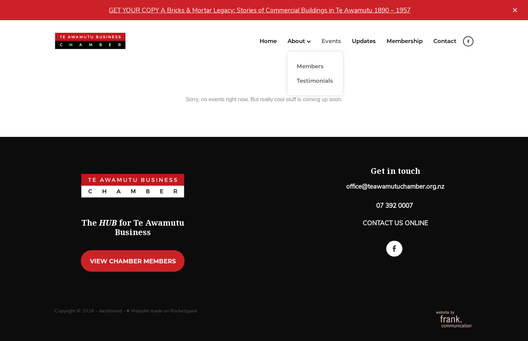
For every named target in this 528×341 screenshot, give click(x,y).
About (299, 40)
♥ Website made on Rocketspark (162, 310)
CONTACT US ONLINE (395, 223)
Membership (405, 40)
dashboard (110, 310)
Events (331, 40)
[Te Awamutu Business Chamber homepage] (96, 41)
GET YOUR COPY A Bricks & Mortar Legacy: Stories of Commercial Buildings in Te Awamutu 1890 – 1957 (259, 10)
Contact (444, 40)
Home (268, 40)
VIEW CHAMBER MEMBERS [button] (133, 261)
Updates (364, 40)
